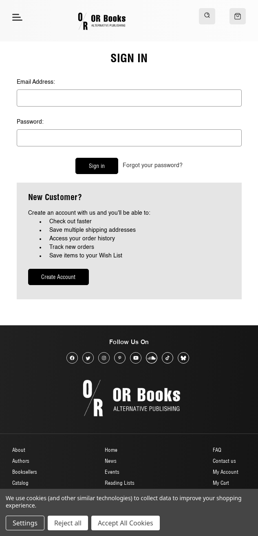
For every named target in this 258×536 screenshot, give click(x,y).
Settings (25, 523)
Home (111, 450)
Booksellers (24, 471)
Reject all (68, 523)
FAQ (217, 450)
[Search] (207, 16)
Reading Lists (120, 482)
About (18, 450)
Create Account (58, 277)
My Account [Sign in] (225, 471)
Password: (30, 122)
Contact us (224, 461)
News (111, 461)
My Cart (221, 482)
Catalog (20, 482)
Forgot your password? (153, 165)
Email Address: (36, 82)
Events (112, 471)
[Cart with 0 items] (237, 16)
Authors (20, 461)
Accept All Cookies (125, 523)
